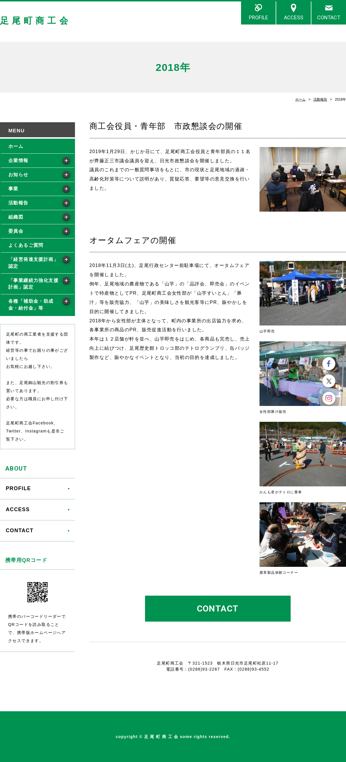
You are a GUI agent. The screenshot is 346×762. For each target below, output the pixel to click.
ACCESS (293, 17)
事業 (13, 188)
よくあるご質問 (26, 245)
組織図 (15, 217)
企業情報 (18, 160)
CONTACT (328, 17)
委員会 (15, 231)
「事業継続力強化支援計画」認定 (33, 284)
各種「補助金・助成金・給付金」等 (31, 305)
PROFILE (258, 17)
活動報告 (320, 99)
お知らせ (18, 174)
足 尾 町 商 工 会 (34, 20)
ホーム (300, 99)
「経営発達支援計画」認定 (33, 263)
